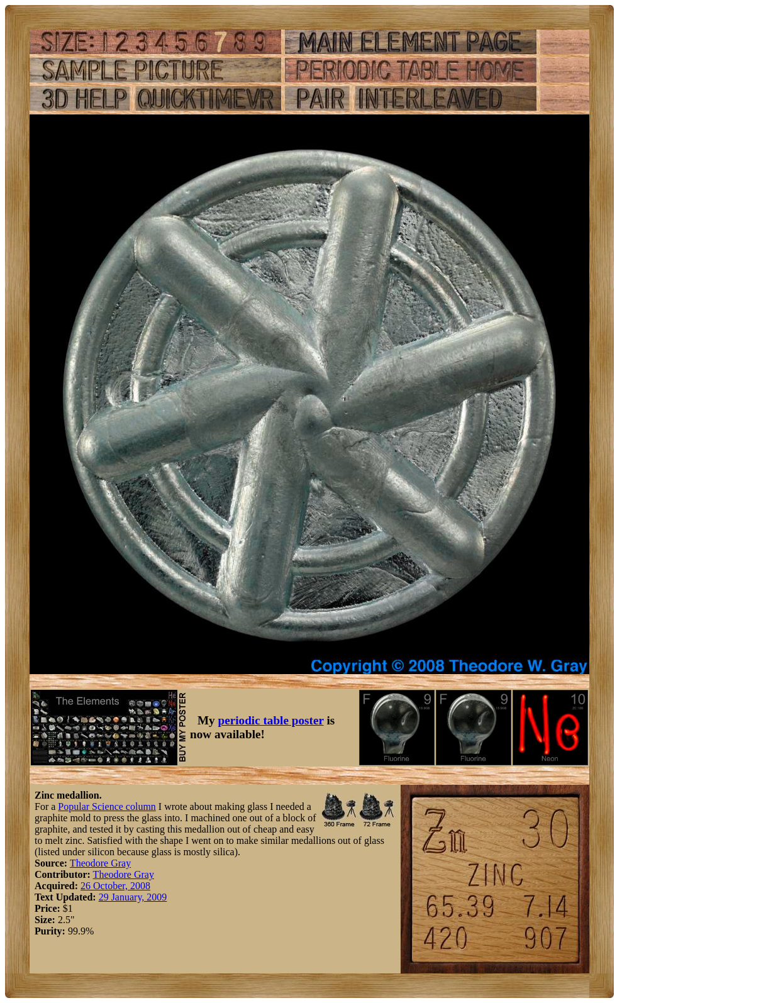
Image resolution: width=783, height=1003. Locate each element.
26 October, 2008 (115, 885)
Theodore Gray (100, 863)
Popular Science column (107, 806)
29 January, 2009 (133, 897)
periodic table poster (271, 720)
